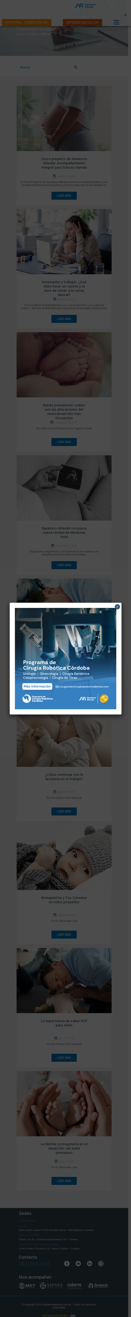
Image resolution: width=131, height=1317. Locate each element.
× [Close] (117, 607)
